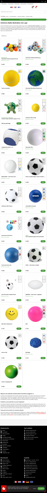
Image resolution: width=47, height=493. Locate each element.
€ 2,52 (3, 386)
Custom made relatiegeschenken (31, 468)
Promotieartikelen (13, 16)
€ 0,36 (27, 152)
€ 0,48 (27, 64)
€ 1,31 (3, 328)
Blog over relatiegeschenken (30, 461)
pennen (11, 414)
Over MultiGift (4, 432)
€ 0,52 (3, 270)
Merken (26, 475)
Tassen (3, 475)
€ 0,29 (27, 123)
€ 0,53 (27, 270)
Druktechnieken (4, 440)
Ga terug (3, 16)
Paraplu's (3, 470)
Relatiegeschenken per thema (30, 465)
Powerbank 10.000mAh (29, 435)
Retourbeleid (4, 444)
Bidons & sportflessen (5, 461)
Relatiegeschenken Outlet (29, 477)
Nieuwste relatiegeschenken (30, 470)
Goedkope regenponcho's (6, 465)
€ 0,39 (3, 64)
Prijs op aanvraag (6, 123)
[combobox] (22, 12)
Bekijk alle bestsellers (29, 438)
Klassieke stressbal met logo (30, 430)
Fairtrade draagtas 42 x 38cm (30, 433)
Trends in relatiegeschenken (30, 463)
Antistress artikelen (21, 16)
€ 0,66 (3, 93)
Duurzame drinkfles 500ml (29, 432)
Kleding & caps (4, 466)
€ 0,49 (27, 93)
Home (7, 16)
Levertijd (3, 435)
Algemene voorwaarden (6, 445)
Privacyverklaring (5, 449)
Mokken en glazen (5, 468)
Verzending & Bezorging (6, 437)
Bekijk (19, 64)
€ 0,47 (27, 211)
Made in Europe (28, 473)
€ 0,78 (27, 300)
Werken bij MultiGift (5, 433)
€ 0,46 (27, 182)
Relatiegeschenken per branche (30, 466)
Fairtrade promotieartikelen (30, 472)
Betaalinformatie (4, 442)
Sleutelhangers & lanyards (6, 473)
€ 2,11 (27, 358)
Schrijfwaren (4, 472)
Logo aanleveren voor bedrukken (7, 438)
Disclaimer (3, 451)
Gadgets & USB (4, 463)
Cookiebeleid (4, 447)
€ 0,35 (3, 152)
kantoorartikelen (41, 413)
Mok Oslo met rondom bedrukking (31, 437)
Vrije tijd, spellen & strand (6, 477)
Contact (3, 430)
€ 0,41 (3, 182)
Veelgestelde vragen (5, 452)
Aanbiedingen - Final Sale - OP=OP (31, 460)
